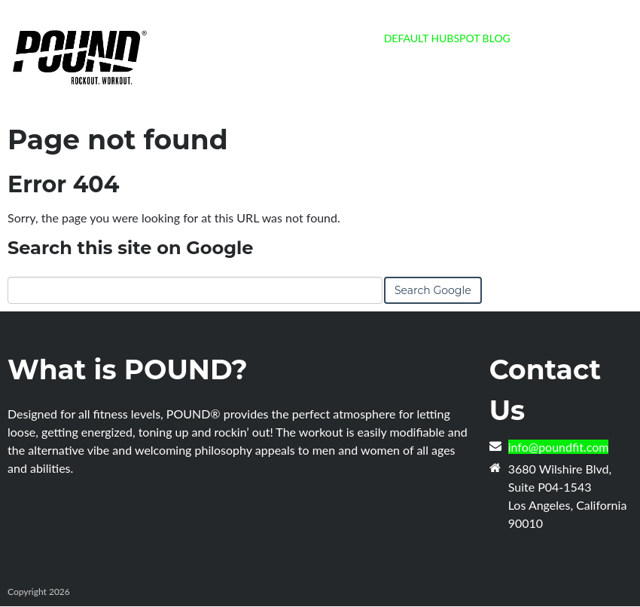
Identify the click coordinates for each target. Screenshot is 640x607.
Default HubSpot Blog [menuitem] (447, 38)
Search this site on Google (130, 248)
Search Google (433, 290)
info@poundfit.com (558, 447)
